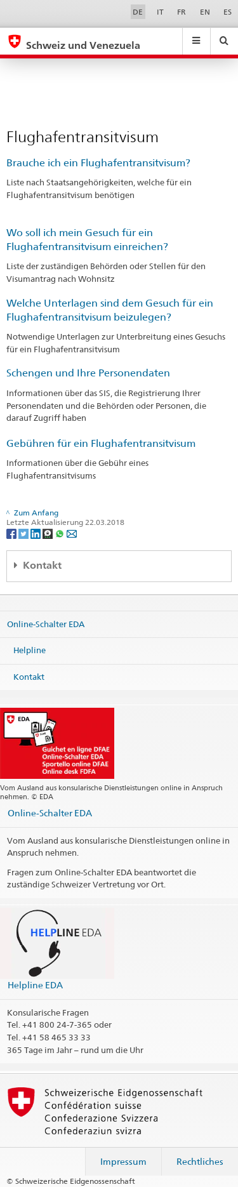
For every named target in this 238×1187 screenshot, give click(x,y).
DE (138, 12)
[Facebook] (12, 533)
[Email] (72, 533)
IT (160, 12)
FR (181, 12)
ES (227, 12)
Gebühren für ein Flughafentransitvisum (100, 443)
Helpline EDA (35, 984)
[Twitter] (24, 533)
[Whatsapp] (61, 533)
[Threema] (49, 533)
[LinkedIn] (36, 533)
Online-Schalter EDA (45, 623)
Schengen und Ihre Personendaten (88, 373)
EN (205, 12)
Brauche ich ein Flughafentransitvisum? (98, 163)
